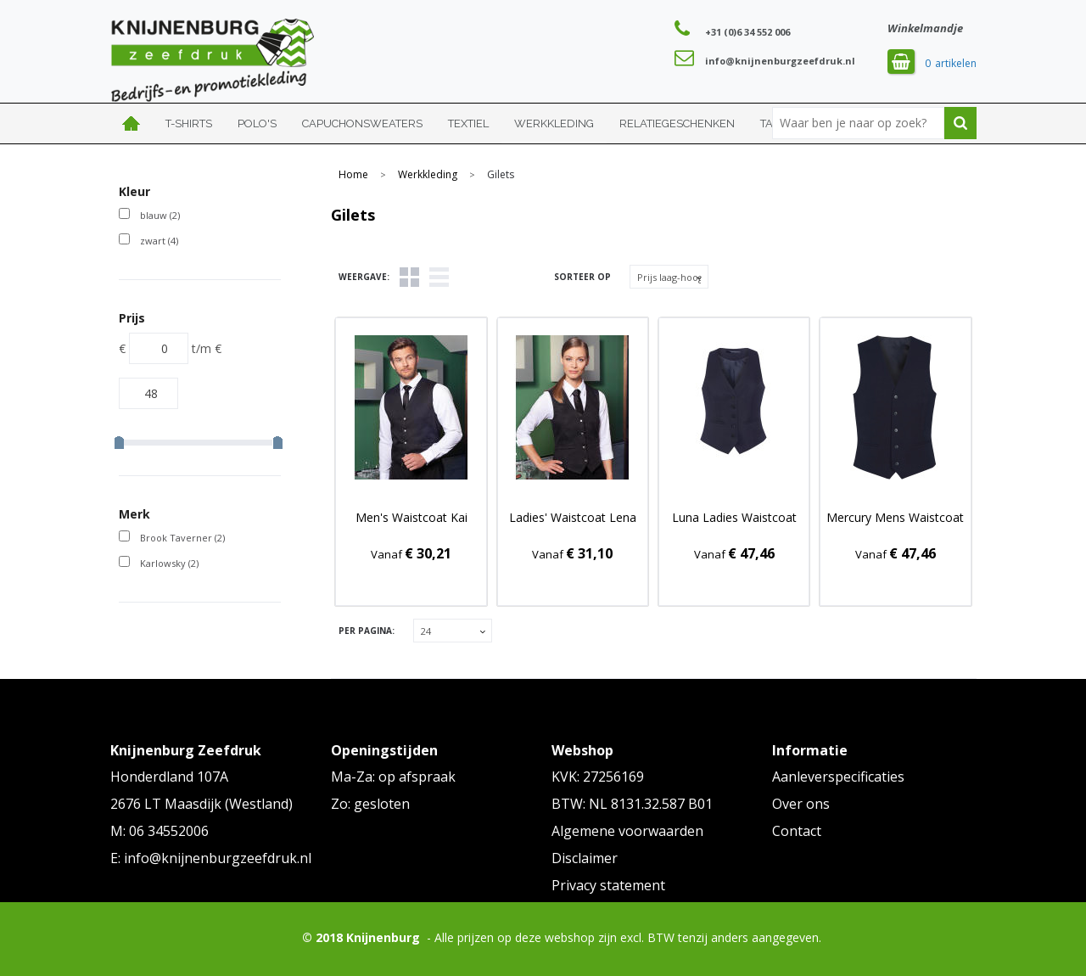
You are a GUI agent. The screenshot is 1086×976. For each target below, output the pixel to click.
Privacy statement (608, 885)
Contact (796, 831)
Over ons (801, 803)
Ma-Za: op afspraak (393, 776)
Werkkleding (554, 123)
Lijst (439, 277)
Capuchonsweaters (362, 123)
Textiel (468, 123)
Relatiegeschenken (677, 123)
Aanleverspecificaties (838, 776)
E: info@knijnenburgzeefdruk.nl (210, 858)
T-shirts (188, 123)
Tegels (409, 277)
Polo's (257, 123)
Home (131, 123)
